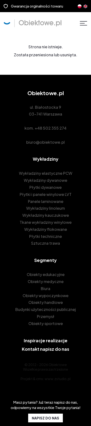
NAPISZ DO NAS (45, 418)
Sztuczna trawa (45, 243)
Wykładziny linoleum (45, 208)
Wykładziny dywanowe (45, 180)
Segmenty (45, 260)
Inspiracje (45, 340)
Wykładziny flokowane (45, 229)
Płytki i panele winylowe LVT (46, 194)
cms (39, 378)
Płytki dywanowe (45, 187)
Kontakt (45, 349)
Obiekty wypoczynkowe (45, 295)
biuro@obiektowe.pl (45, 142)
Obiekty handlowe (45, 302)
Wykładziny (45, 159)
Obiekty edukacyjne (46, 274)
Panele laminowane (45, 201)
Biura (45, 288)
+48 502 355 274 (50, 128)
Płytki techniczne (45, 236)
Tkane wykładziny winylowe (46, 222)
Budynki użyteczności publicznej (45, 309)
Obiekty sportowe (45, 323)
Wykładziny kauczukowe (45, 215)
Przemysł (45, 316)
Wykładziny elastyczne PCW (45, 173)
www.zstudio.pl (58, 378)
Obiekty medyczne (46, 281)
